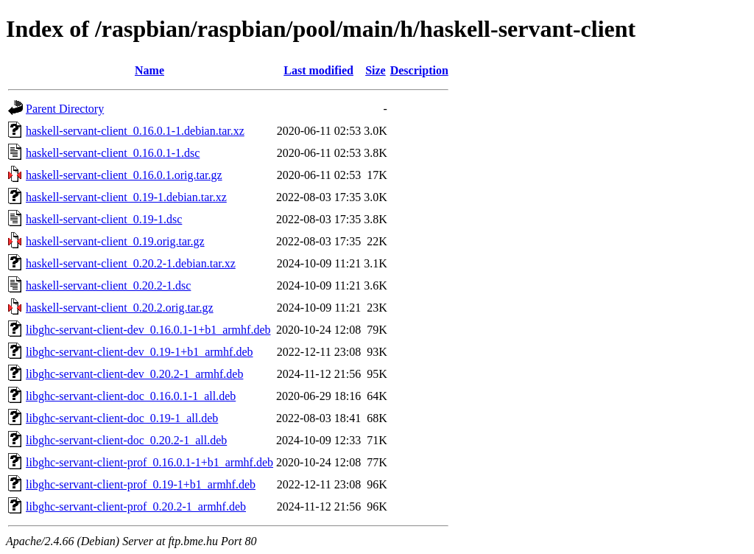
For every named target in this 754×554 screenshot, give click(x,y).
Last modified (318, 70)
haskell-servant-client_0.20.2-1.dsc (108, 285)
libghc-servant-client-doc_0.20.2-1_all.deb (126, 440)
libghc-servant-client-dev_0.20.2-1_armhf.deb (134, 374)
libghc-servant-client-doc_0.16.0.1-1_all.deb (131, 396)
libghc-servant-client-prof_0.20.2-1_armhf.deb (136, 506)
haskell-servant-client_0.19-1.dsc (104, 219)
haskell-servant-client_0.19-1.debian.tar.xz (126, 197)
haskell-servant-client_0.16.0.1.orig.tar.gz (124, 175)
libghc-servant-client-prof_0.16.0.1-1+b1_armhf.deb (149, 462)
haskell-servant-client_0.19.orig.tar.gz (115, 241)
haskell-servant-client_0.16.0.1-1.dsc (113, 153)
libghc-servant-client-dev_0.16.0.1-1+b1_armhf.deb (148, 329)
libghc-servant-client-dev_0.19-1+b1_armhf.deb (139, 352)
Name (149, 70)
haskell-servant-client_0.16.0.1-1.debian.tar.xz (135, 131)
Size (375, 70)
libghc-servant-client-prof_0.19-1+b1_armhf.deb (141, 484)
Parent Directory (65, 108)
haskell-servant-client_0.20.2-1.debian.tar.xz (131, 263)
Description (419, 70)
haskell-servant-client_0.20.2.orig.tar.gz (120, 307)
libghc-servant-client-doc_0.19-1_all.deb (122, 418)
